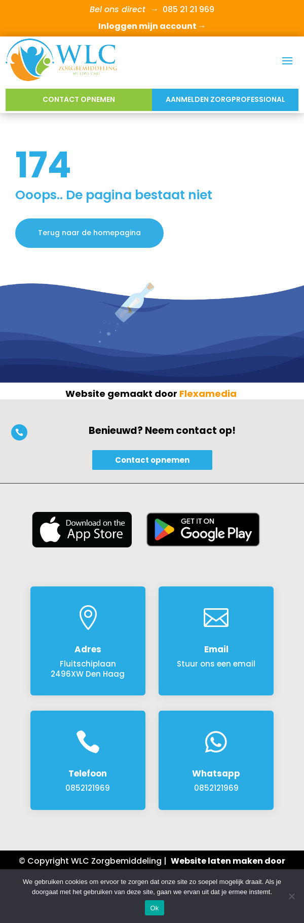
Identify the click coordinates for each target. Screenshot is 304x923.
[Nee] (291, 896)
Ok (154, 908)
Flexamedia (208, 393)
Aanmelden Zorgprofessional (225, 99)
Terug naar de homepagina (89, 233)
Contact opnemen (79, 99)
